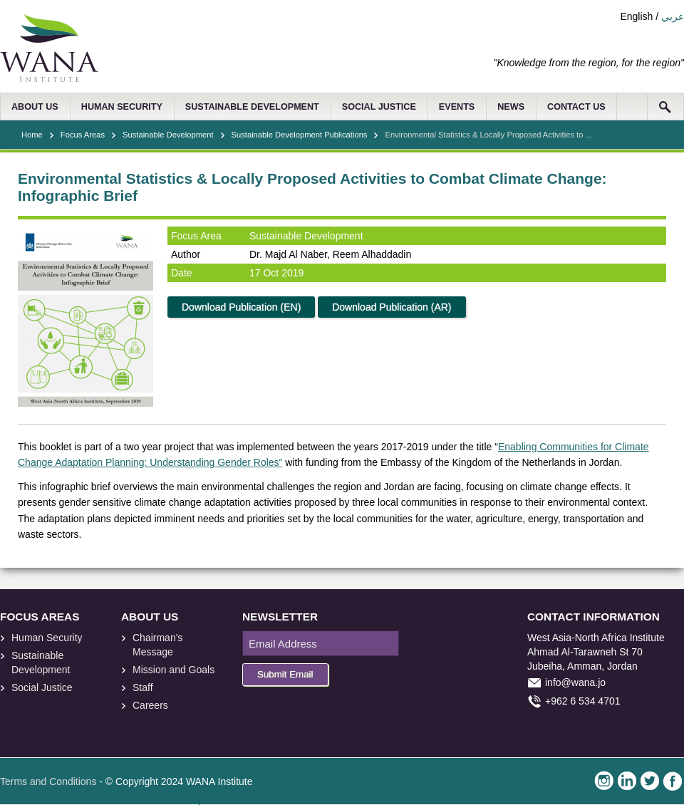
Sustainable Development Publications (300, 134)
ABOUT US (34, 107)
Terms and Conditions (48, 781)
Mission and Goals (173, 669)
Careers (150, 705)
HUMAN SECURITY (121, 107)
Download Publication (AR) (391, 307)
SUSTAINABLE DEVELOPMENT (252, 107)
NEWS (510, 107)
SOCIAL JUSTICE (379, 107)
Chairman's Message (157, 645)
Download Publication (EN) (241, 307)
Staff (143, 687)
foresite (27, 721)
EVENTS (457, 107)
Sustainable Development (168, 134)
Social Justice (42, 687)
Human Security (47, 637)
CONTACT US (576, 107)
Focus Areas (83, 134)
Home (32, 134)
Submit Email (285, 674)
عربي (672, 16)
